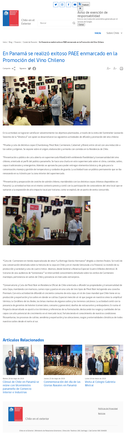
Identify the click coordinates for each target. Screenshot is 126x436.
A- (115, 68)
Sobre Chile (115, 33)
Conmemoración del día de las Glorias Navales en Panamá (62, 384)
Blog (10, 42)
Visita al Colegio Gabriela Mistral (100, 384)
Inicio (98, 33)
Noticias (101, 413)
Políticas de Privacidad (108, 408)
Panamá (17, 42)
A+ (108, 68)
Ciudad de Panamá (30, 42)
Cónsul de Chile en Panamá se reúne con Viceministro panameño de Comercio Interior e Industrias (21, 387)
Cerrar (81, 25)
